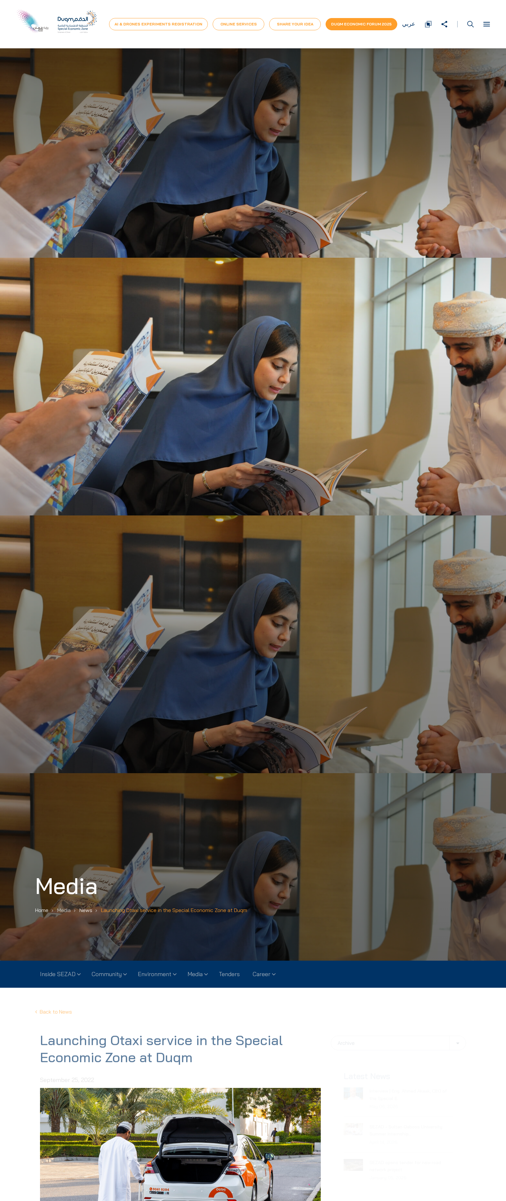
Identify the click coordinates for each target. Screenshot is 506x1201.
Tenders (229, 974)
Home (41, 910)
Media (195, 974)
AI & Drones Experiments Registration (158, 24)
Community (107, 974)
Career (261, 974)
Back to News (53, 1017)
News (85, 910)
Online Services (238, 24)
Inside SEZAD (58, 974)
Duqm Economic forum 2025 (361, 24)
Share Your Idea (295, 24)
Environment (154, 974)
